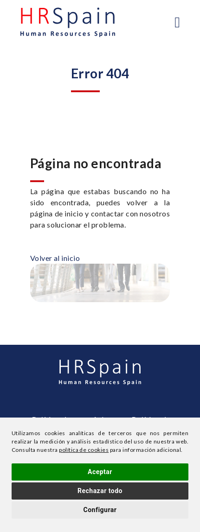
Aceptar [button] (100, 471)
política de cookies (84, 449)
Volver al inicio (55, 257)
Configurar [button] (100, 509)
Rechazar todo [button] (100, 490)
